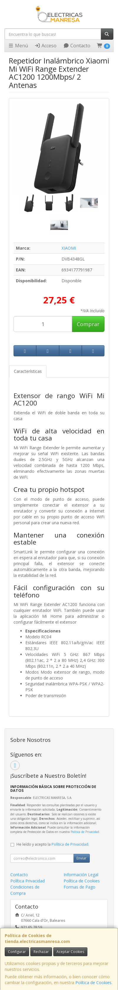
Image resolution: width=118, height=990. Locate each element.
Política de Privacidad (85, 832)
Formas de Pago (79, 887)
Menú (18, 45)
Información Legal (81, 874)
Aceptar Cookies (70, 951)
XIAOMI (69, 248)
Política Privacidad (27, 881)
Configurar (17, 951)
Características (28, 371)
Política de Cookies (93, 982)
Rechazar (41, 951)
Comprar (88, 324)
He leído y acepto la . (52, 844)
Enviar (82, 858)
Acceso (45, 45)
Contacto (76, 45)
